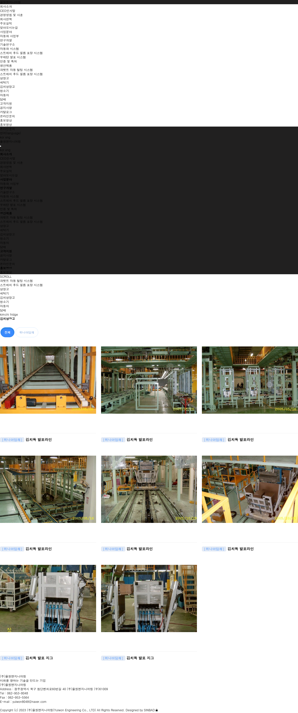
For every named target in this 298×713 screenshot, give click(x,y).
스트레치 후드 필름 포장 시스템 (21, 200)
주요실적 (6, 171)
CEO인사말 (7, 158)
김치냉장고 (7, 234)
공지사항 (6, 255)
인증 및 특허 (8, 209)
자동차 (4, 242)
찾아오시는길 (9, 175)
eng (7, 137)
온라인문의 (7, 264)
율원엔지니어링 (10, 2)
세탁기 (4, 230)
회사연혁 (6, 167)
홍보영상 (6, 272)
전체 (7, 332)
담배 (3, 247)
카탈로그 (6, 259)
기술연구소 (7, 192)
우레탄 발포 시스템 (13, 205)
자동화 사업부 (9, 183)
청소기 (4, 238)
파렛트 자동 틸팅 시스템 (16, 217)
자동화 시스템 (9, 196)
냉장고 (4, 226)
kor (2, 137)
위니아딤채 (26, 332)
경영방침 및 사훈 (11, 162)
